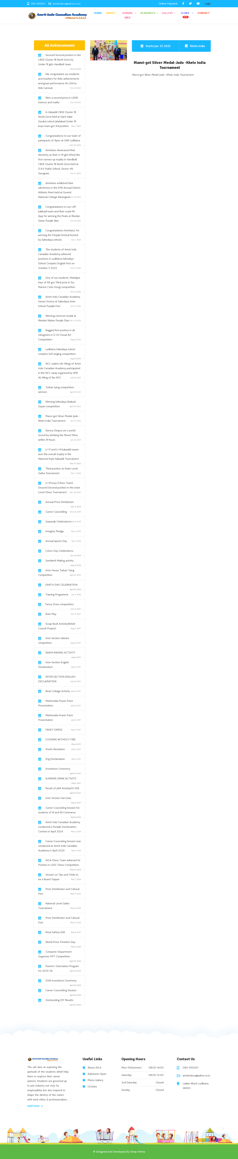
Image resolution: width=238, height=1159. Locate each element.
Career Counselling (56, 511)
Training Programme (56, 594)
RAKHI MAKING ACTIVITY (60, 652)
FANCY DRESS (53, 729)
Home (98, 13)
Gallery (167, 13)
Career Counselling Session (60, 990)
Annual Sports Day (56, 541)
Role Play (50, 614)
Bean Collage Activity (57, 691)
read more (35, 1105)
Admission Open (97, 1073)
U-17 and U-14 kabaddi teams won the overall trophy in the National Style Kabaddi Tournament (58, 454)
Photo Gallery (95, 1080)
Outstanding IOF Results (59, 1000)
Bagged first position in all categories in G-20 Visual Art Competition (56, 335)
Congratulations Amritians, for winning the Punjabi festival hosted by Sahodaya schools (58, 235)
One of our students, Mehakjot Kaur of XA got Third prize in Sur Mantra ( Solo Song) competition (59, 282)
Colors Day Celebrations (59, 550)
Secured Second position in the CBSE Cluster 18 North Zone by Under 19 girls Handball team (59, 59)
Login (208, 3)
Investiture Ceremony (57, 768)
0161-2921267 (190, 1067)
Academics (148, 13)
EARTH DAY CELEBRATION (61, 584)
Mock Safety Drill (55, 932)
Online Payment (168, 3)
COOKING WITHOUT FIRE (60, 739)
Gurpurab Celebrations (58, 521)
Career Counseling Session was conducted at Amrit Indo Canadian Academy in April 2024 (59, 846)
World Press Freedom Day (60, 942)
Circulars (92, 1086)
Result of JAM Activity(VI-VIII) (62, 788)
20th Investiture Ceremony (61, 980)
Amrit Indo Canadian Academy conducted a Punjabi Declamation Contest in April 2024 (59, 827)
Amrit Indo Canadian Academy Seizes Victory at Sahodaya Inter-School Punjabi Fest (59, 301)
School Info (127, 15)
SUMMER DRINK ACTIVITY (60, 778)
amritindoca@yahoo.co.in (196, 1075)
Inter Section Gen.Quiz (58, 798)
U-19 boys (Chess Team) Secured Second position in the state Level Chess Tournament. (59, 487)
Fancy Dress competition (59, 604)
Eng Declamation (55, 759)
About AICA (94, 1067)
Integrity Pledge (54, 531)
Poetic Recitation (55, 749)
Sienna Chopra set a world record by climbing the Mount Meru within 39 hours (58, 435)
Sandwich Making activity (59, 560)
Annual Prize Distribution (59, 502)
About (110, 13)
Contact (204, 13)
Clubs (185, 14)
